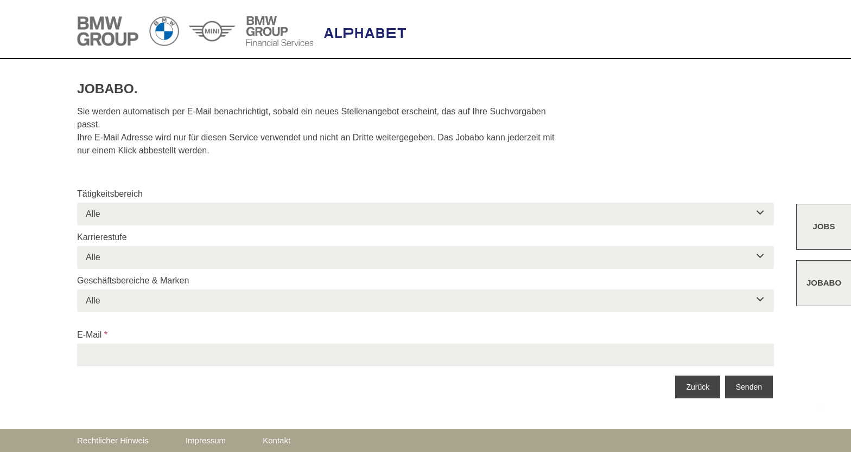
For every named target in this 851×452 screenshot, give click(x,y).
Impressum (206, 440)
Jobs (824, 226)
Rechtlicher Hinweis (113, 440)
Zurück (697, 387)
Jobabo (823, 282)
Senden (749, 387)
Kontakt (276, 440)
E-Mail (92, 334)
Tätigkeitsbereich (110, 193)
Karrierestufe (102, 237)
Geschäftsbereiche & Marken (133, 280)
